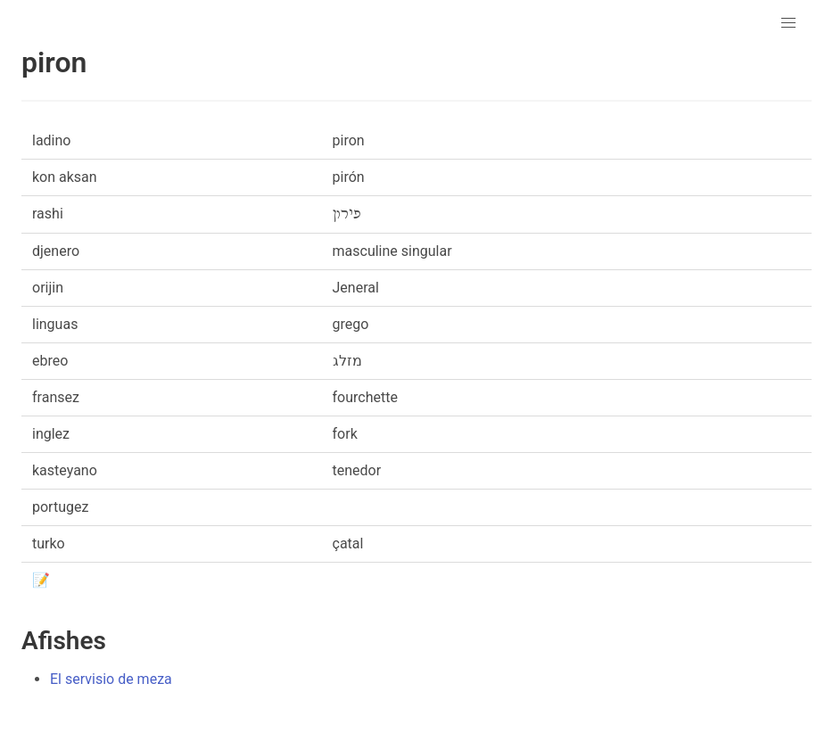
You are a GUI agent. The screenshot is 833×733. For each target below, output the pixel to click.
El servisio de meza (111, 679)
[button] (788, 23)
